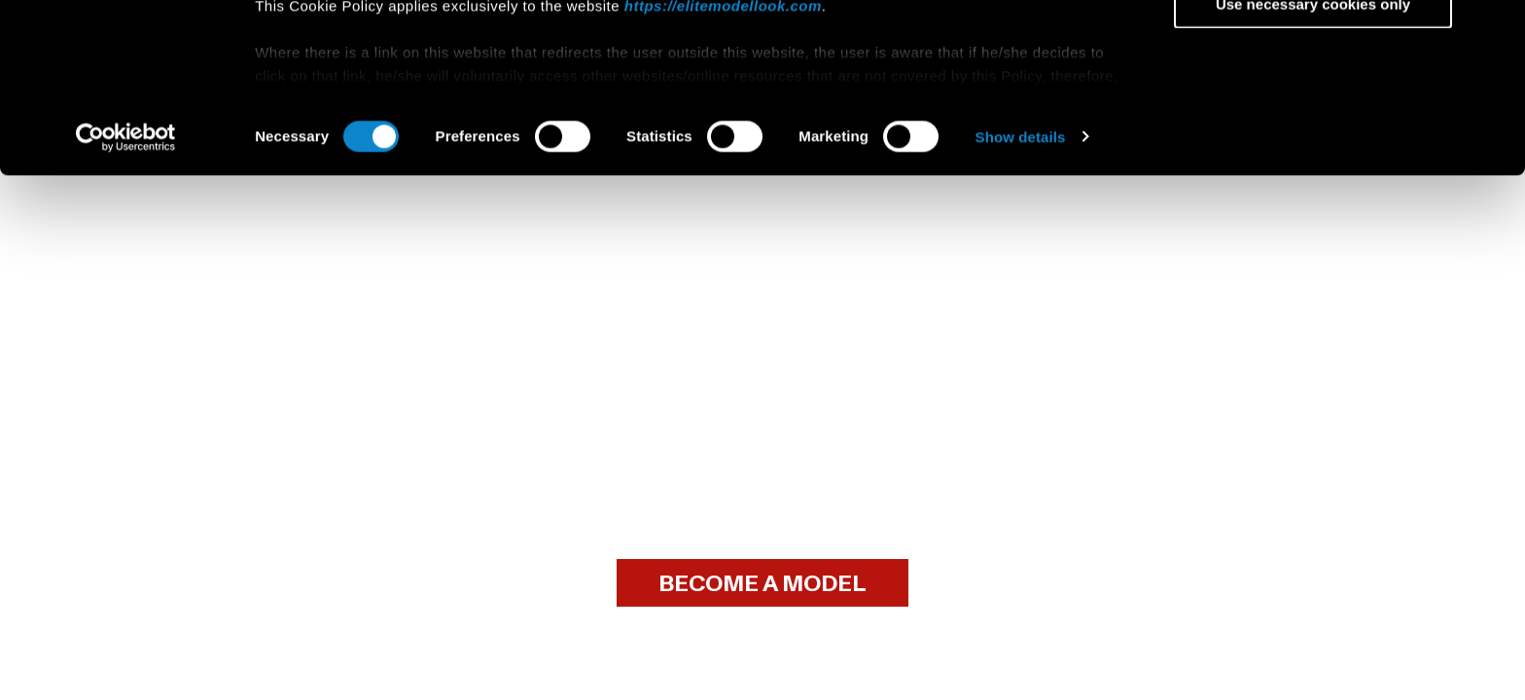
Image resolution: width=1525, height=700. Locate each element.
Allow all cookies (1313, 48)
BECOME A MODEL (762, 584)
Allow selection (1312, 105)
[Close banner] (1495, 30)
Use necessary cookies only (1313, 162)
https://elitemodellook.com (723, 164)
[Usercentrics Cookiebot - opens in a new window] (126, 295)
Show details (1020, 295)
